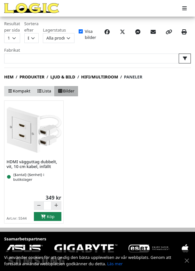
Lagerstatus (54, 30)
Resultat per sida (12, 27)
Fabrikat (12, 50)
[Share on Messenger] (137, 32)
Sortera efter (31, 27)
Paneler (133, 77)
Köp (48, 216)
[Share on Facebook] (107, 32)
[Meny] (184, 8)
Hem (8, 77)
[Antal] (47, 205)
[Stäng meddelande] (187, 260)
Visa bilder (90, 34)
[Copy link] (169, 32)
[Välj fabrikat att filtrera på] (185, 58)
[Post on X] (122, 32)
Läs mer (115, 264)
